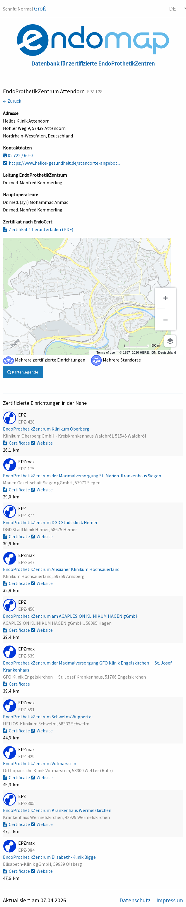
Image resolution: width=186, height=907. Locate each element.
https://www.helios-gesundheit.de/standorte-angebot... (61, 163)
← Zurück (12, 101)
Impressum (169, 900)
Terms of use (105, 352)
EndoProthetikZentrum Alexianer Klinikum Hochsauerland (61, 569)
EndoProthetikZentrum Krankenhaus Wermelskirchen (57, 810)
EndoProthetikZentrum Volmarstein (40, 763)
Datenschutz (136, 900)
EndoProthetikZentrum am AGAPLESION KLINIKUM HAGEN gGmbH (71, 616)
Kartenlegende (22, 372)
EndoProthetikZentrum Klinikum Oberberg (46, 429)
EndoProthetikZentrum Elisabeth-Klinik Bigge (50, 857)
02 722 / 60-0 (18, 155)
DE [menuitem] (172, 8)
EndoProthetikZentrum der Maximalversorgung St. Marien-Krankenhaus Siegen (82, 476)
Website (42, 443)
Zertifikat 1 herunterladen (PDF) (38, 229)
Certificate (17, 443)
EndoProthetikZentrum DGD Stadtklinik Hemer (50, 522)
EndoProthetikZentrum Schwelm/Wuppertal (48, 717)
